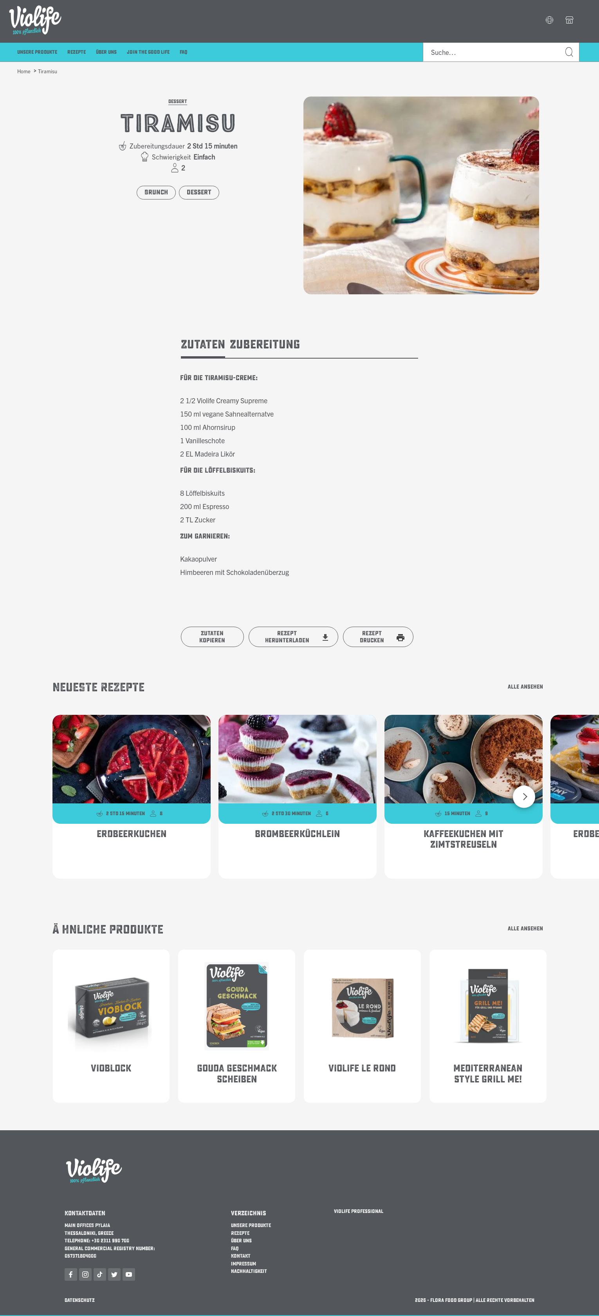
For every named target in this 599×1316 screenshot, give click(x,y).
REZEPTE (240, 1234)
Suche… (569, 52)
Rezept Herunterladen (287, 637)
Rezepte (76, 52)
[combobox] (501, 52)
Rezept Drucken (371, 637)
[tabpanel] (300, 469)
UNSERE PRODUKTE (251, 1226)
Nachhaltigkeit (249, 1272)
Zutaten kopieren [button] (212, 637)
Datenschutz (80, 1301)
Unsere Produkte (37, 52)
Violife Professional (358, 1212)
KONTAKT (241, 1257)
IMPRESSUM (243, 1264)
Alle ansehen (518, 688)
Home (24, 71)
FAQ (184, 52)
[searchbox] (501, 52)
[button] (549, 21)
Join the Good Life (148, 52)
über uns (106, 52)
